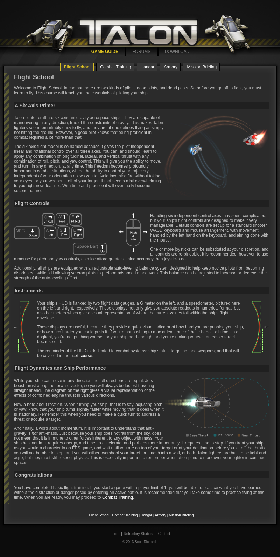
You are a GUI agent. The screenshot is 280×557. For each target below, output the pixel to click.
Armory (170, 66)
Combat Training (115, 66)
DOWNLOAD (177, 51)
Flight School (77, 66)
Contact (164, 534)
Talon (114, 534)
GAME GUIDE (104, 51)
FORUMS (141, 51)
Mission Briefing (202, 66)
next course (81, 355)
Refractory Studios (138, 534)
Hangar (147, 66)
